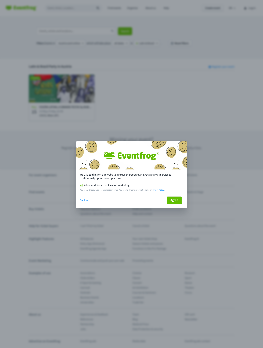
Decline (84, 200)
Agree (174, 200)
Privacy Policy (158, 189)
